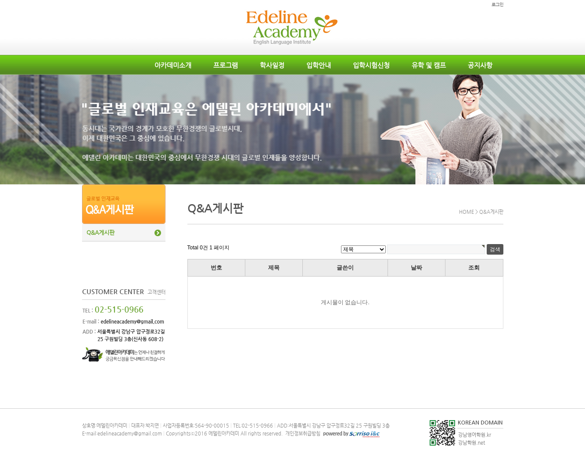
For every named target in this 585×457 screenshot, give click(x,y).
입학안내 (318, 65)
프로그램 (225, 65)
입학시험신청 (371, 65)
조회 (474, 267)
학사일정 (272, 65)
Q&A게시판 (100, 232)
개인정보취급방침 (302, 433)
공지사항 (480, 65)
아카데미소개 (172, 65)
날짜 (416, 267)
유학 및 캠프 (429, 65)
